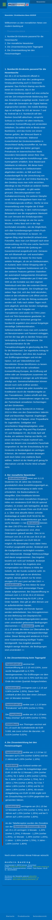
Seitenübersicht (40, 916)
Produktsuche (24, 916)
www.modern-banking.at (41, 866)
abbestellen (33, 876)
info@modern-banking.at (18, 866)
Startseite (10, 916)
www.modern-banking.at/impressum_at (26, 878)
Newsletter (41, 2)
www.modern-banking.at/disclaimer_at (25, 879)
